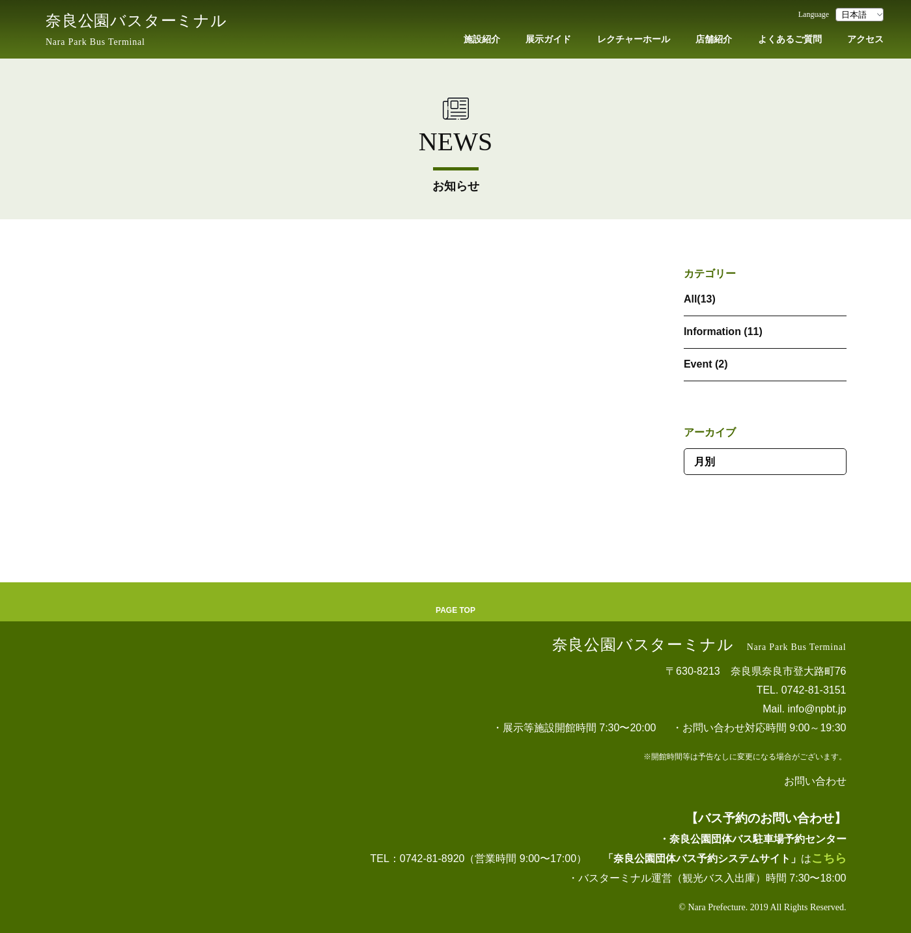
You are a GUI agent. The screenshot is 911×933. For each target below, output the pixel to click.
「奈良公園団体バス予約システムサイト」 (702, 858)
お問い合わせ (815, 781)
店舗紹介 (713, 39)
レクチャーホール (633, 39)
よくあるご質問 (790, 39)
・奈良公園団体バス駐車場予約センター (753, 839)
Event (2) (706, 364)
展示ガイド (548, 39)
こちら (829, 858)
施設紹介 (482, 39)
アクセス (865, 39)
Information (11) (723, 331)
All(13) (700, 298)
